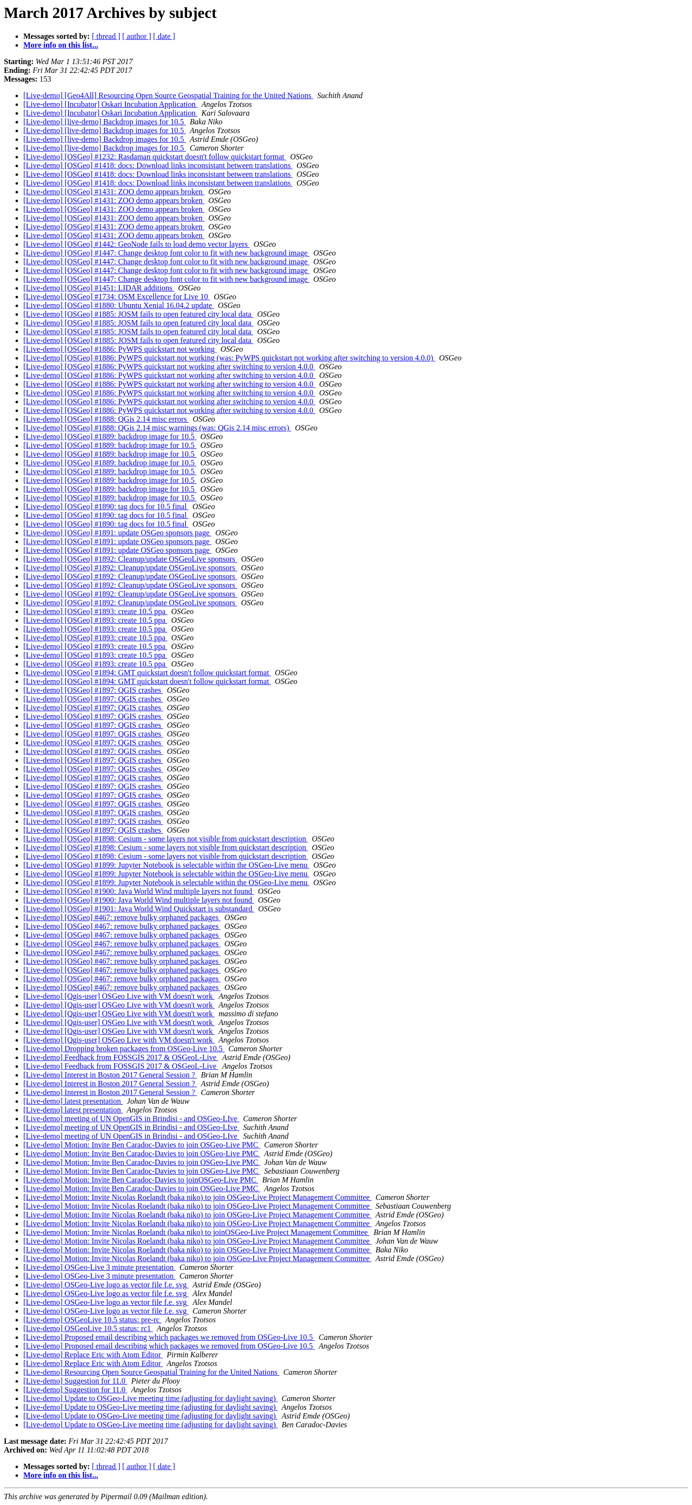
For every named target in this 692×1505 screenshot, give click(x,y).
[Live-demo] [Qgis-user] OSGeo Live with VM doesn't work (119, 996)
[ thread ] (106, 36)
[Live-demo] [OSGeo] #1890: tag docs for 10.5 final (106, 506)
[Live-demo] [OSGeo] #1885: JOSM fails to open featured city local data (138, 314)
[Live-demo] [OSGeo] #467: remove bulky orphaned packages (122, 917)
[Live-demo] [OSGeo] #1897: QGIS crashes (93, 690)
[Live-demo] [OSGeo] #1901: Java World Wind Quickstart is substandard (138, 909)
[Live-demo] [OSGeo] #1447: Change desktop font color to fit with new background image (166, 253)
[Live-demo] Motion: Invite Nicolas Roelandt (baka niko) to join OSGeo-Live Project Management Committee (197, 1197)
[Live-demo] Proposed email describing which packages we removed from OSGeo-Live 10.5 (169, 1337)
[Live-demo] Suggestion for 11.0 (75, 1381)
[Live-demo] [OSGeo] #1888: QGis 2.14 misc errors (106, 419)
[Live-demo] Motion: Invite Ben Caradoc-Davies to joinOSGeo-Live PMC (140, 1180)
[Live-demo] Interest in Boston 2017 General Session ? (110, 1075)
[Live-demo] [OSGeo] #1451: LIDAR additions (98, 288)
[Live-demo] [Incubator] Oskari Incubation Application (110, 104)
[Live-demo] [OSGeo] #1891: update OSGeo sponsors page (117, 533)
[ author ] (137, 36)
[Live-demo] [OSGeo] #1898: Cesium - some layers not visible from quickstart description (165, 839)
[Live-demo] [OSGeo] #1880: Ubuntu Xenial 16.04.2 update (118, 305)
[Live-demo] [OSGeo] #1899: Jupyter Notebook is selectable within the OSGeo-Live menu (166, 865)
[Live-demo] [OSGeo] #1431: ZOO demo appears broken (114, 192)
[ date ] (164, 36)
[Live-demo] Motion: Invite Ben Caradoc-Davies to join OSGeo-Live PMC (141, 1145)
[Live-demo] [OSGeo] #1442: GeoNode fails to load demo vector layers (136, 244)
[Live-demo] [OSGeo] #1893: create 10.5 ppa (95, 611)
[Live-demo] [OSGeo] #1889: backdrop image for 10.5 (109, 436)
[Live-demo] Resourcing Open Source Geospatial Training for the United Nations (151, 1372)
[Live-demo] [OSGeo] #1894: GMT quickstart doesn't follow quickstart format (147, 672)
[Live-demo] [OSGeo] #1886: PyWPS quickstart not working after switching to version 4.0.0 (169, 366)
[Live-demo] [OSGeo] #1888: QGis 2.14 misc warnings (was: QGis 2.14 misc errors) (157, 428)
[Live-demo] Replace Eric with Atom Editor (93, 1355)
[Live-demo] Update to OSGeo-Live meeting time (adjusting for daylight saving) (150, 1398)
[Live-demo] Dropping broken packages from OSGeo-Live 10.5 (124, 1048)
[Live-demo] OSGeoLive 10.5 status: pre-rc (92, 1320)
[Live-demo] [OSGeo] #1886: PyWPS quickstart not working (120, 349)
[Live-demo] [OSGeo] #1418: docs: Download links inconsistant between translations (158, 165)
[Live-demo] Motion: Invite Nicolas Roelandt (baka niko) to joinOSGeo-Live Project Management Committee (196, 1232)
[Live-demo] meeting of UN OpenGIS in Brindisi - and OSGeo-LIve (131, 1118)
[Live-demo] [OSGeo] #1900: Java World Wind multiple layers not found (138, 891)
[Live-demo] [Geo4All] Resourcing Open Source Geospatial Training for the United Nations (168, 95)
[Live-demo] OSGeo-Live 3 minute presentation (99, 1267)
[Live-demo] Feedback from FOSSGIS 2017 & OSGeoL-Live (120, 1057)
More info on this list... (60, 45)
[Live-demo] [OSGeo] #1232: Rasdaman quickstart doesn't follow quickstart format (154, 157)
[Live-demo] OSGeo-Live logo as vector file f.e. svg (106, 1285)
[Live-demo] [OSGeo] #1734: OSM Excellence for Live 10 (116, 296)
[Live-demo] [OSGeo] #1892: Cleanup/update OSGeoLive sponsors (130, 559)
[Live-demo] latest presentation (73, 1101)
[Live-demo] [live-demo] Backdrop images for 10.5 (104, 122)
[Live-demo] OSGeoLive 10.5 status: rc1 (88, 1328)
